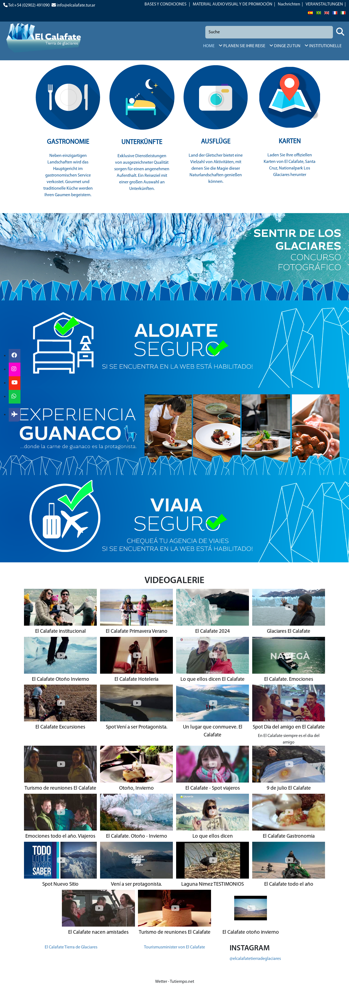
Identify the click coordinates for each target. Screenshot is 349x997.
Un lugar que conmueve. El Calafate (212, 731)
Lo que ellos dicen (212, 836)
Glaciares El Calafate (288, 631)
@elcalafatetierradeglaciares (255, 959)
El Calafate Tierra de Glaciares (71, 947)
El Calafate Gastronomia (289, 836)
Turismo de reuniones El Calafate (60, 788)
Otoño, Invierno (136, 788)
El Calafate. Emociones (288, 679)
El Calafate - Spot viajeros (212, 788)
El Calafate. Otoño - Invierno (136, 836)
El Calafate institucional (60, 631)
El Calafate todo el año (288, 884)
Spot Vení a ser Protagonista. (136, 727)
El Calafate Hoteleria (136, 679)
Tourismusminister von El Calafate (174, 947)
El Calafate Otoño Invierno (60, 679)
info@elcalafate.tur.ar (76, 5)
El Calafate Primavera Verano (136, 631)
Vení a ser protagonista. (136, 884)
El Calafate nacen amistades (98, 932)
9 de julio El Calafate (289, 788)
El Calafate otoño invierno (250, 932)
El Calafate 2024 (212, 631)
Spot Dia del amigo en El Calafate (289, 727)
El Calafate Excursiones (60, 727)
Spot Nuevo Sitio (60, 884)
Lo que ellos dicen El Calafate (212, 679)
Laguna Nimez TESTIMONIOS (212, 884)
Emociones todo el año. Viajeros (60, 836)
